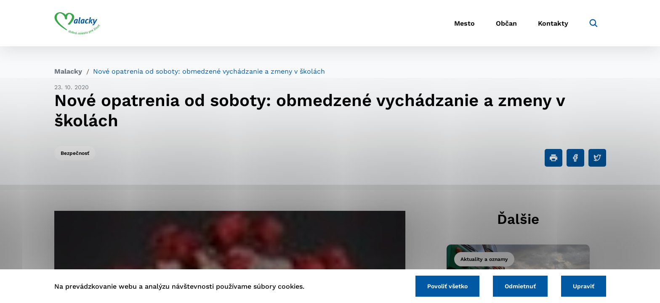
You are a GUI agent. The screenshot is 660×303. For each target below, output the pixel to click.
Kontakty (553, 23)
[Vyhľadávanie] (593, 23)
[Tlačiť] (553, 158)
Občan (506, 23)
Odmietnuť (520, 286)
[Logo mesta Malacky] (77, 23)
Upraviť (583, 286)
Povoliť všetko (447, 286)
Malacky (68, 71)
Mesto (464, 23)
